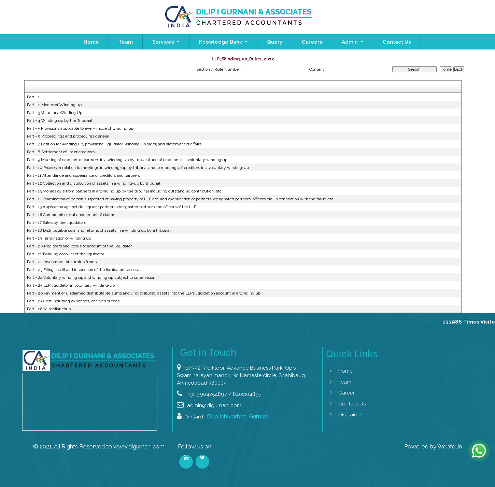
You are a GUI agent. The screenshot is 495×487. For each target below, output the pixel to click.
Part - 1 (33, 97)
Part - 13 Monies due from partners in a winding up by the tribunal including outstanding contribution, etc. (125, 191)
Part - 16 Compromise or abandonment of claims (71, 214)
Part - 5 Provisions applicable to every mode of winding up (80, 128)
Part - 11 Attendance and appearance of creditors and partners (83, 175)
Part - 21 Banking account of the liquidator (65, 254)
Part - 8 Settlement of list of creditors (61, 151)
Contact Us (397, 42)
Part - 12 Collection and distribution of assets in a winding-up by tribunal (93, 183)
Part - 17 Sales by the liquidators (56, 222)
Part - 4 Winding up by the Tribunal (59, 120)
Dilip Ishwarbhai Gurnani (237, 433)
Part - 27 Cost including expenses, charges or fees (73, 301)
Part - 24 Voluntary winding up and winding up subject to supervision (91, 277)
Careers (312, 42)
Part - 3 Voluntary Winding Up (54, 112)
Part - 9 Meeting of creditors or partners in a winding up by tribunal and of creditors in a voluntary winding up (127, 159)
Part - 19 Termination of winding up (59, 238)
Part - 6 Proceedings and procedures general (68, 136)
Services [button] (163, 42)
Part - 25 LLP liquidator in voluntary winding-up (71, 285)
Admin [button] (350, 42)
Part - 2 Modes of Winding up (54, 104)
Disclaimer (333, 415)
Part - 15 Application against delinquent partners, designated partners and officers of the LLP (111, 206)
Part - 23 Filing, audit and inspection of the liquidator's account (84, 269)
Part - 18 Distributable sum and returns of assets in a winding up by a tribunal (98, 230)
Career (329, 393)
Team (125, 42)
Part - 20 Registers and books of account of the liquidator (79, 246)
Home (91, 42)
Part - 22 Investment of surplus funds (62, 261)
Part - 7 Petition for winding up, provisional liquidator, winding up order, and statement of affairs (114, 144)
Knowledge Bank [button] (221, 42)
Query (274, 42)
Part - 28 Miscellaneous (49, 308)
